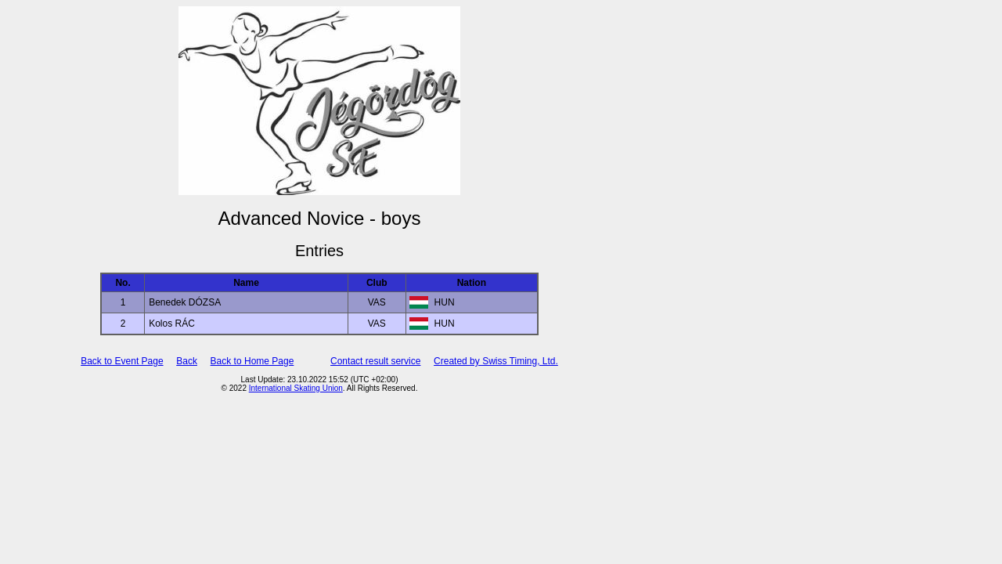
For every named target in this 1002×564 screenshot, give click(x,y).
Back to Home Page (252, 361)
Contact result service (375, 361)
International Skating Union (296, 388)
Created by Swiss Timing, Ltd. (496, 361)
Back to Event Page (122, 361)
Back (186, 361)
